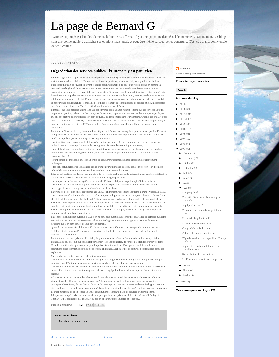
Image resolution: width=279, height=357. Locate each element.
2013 (182, 108)
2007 (182, 138)
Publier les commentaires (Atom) (83, 344)
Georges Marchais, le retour (196, 228)
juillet (186, 173)
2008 (182, 133)
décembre (188, 153)
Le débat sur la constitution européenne (202, 259)
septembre (188, 167)
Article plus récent (64, 337)
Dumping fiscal (190, 192)
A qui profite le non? (192, 205)
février (186, 270)
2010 (182, 123)
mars (186, 265)
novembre (188, 158)
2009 (182, 128)
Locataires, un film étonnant (196, 223)
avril (185, 187)
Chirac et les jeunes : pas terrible (199, 233)
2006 (182, 143)
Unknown (185, 68)
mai (185, 182)
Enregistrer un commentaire (73, 321)
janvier (187, 275)
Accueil (108, 337)
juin (185, 177)
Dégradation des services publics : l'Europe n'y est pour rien (101, 71)
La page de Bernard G (103, 25)
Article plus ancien (153, 337)
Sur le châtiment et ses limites (197, 254)
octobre (187, 163)
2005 (182, 148)
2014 (182, 104)
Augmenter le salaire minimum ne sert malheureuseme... (201, 248)
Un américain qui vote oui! (196, 218)
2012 (182, 114)
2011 (182, 118)
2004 (182, 281)
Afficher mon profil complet (190, 73)
